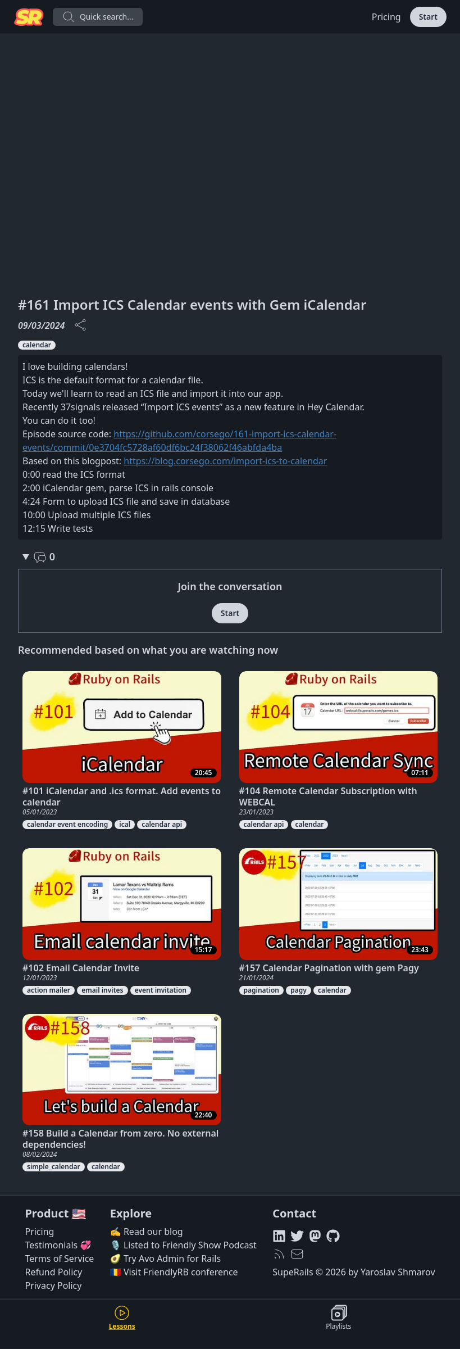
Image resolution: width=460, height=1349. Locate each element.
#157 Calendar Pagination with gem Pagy (329, 968)
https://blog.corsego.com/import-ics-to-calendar (225, 461)
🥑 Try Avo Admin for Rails (165, 1258)
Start (428, 16)
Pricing (386, 17)
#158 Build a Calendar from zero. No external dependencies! (120, 1139)
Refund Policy (53, 1272)
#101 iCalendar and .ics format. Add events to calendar (121, 796)
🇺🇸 (79, 1213)
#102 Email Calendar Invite (80, 968)
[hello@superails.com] (297, 1254)
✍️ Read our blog (146, 1231)
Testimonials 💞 (58, 1245)
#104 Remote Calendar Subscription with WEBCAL (328, 796)
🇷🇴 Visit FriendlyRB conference (174, 1272)
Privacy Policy (53, 1285)
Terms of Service (59, 1258)
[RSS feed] (279, 1254)
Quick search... (98, 17)
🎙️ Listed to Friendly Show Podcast (183, 1245)
